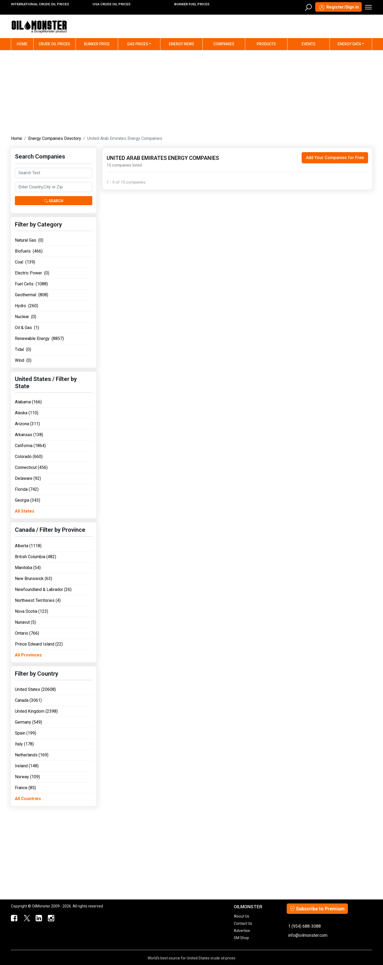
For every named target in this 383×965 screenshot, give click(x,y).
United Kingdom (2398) (36, 711)
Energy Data (349, 44)
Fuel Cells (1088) (31, 283)
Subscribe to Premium (317, 908)
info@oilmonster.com (307, 935)
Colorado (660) (29, 456)
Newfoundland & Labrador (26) (43, 589)
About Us (241, 916)
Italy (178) (24, 744)
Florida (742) (27, 489)
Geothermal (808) (31, 294)
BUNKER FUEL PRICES (191, 4)
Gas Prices (137, 44)
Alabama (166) (28, 401)
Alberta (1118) (28, 545)
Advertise (242, 930)
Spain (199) (25, 733)
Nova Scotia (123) (31, 611)
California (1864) (30, 445)
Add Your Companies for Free (335, 157)
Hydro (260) (26, 305)
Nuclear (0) (25, 316)
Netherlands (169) (31, 754)
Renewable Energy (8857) (39, 338)
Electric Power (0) (32, 272)
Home (25, 43)
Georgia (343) (27, 500)
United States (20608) (35, 689)
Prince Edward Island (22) (39, 644)
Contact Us (243, 923)
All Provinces (28, 655)
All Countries (28, 798)
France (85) (25, 787)
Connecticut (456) (31, 467)
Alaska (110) (26, 412)
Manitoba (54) (28, 567)
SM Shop (241, 938)
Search (53, 201)
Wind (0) (23, 360)
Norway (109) (27, 776)
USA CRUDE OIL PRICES (111, 4)
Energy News (181, 44)
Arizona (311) (27, 423)
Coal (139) (25, 262)
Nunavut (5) (25, 622)
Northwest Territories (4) (38, 600)
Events (308, 44)
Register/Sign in (338, 7)
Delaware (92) (28, 478)
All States (24, 511)
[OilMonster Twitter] (26, 918)
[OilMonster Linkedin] (38, 918)
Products (266, 44)
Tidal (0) (23, 349)
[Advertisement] (191, 91)
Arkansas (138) (29, 434)
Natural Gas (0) (29, 240)
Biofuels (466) (29, 251)
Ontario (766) (27, 633)
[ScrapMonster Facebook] (14, 918)
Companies (223, 44)
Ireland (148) (27, 765)
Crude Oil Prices (54, 44)
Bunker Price (97, 44)
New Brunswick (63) (33, 578)
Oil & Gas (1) (27, 327)
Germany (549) (28, 722)
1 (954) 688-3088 (304, 926)
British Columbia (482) (35, 556)
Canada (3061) (28, 700)
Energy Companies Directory (54, 138)
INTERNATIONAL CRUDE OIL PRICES (40, 4)
